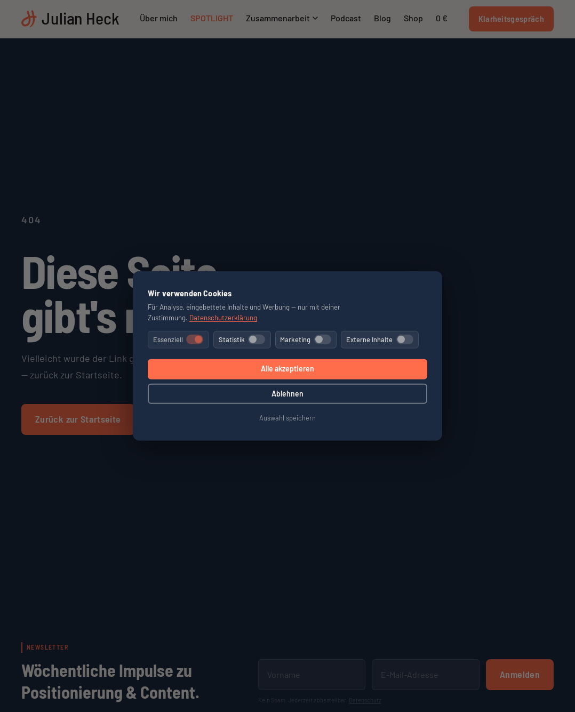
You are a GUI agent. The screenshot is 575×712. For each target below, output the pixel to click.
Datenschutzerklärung (223, 317)
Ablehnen (287, 393)
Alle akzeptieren (287, 368)
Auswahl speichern (287, 418)
